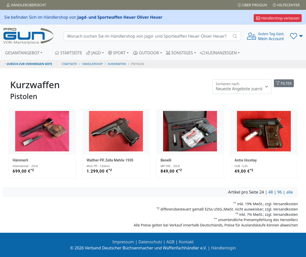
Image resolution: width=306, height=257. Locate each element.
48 (270, 192)
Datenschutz (150, 242)
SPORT (117, 53)
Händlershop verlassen (277, 18)
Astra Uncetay (246, 160)
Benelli (166, 160)
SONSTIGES (179, 53)
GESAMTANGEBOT (22, 53)
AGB (170, 242)
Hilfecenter (286, 5)
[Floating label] (242, 86)
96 (279, 192)
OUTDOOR (146, 53)
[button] (296, 36)
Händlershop (92, 64)
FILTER (284, 83)
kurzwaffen (117, 64)
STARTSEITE (68, 53)
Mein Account (271, 36)
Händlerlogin (223, 248)
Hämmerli (20, 160)
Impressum (123, 242)
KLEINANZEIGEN (218, 53)
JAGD (93, 53)
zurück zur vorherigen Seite (28, 64)
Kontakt (186, 242)
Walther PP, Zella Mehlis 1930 (110, 160)
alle (289, 192)
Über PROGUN (252, 5)
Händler (26, 5)
